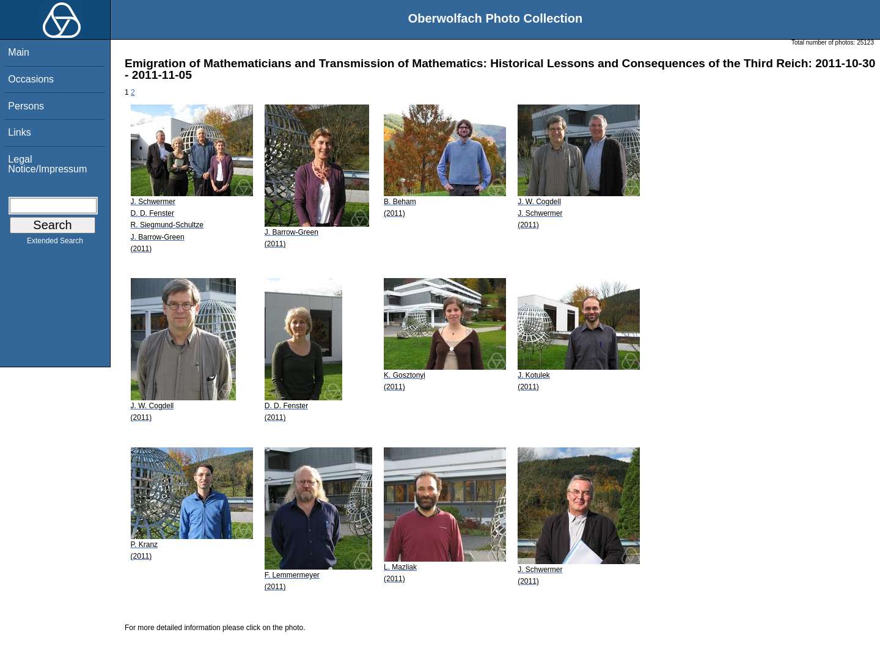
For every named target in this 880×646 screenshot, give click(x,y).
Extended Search (55, 243)
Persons (26, 106)
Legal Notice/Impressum (47, 164)
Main (18, 52)
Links (19, 132)
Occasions (31, 79)
